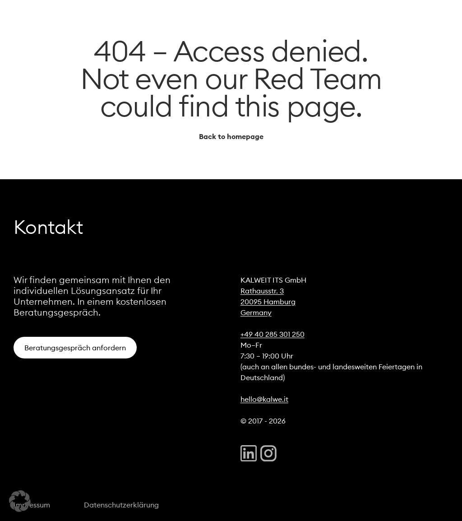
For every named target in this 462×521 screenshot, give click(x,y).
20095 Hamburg (268, 301)
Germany (256, 312)
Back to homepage (231, 136)
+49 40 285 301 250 (272, 334)
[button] (20, 501)
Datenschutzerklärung (121, 504)
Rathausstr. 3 (262, 290)
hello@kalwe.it (264, 399)
